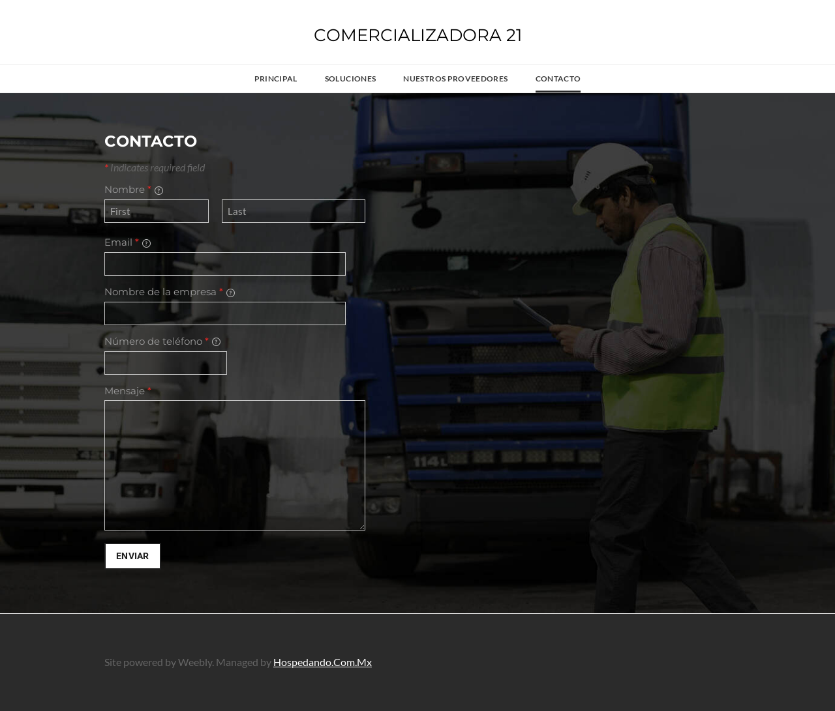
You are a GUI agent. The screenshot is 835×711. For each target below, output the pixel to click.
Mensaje (127, 391)
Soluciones (350, 78)
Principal (275, 78)
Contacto (558, 78)
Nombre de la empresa (169, 291)
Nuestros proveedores (455, 78)
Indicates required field (154, 167)
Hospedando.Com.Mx (322, 662)
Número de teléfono (162, 341)
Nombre (133, 189)
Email (127, 242)
